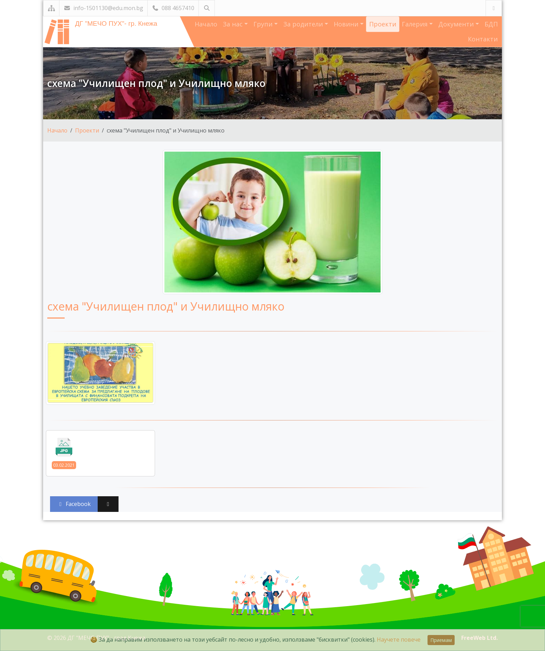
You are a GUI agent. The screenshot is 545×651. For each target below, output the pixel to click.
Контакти (483, 39)
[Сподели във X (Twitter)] (108, 504)
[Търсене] (206, 8)
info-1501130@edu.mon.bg (103, 8)
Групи (263, 24)
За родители (304, 24)
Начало (206, 24)
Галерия (415, 24)
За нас (233, 24)
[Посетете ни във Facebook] (494, 8)
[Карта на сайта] (51, 8)
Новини (347, 24)
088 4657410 (173, 8)
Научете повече (399, 639)
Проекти (382, 24)
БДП (491, 24)
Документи (456, 24)
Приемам (441, 640)
